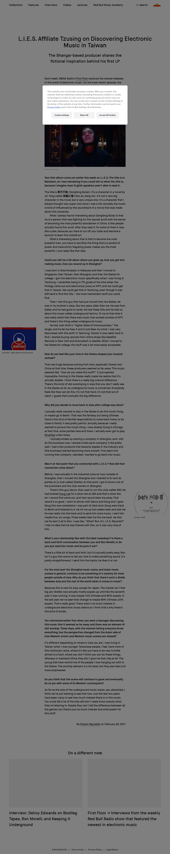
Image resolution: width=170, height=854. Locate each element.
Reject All (84, 115)
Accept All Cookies (107, 115)
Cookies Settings (62, 115)
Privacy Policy (54, 107)
